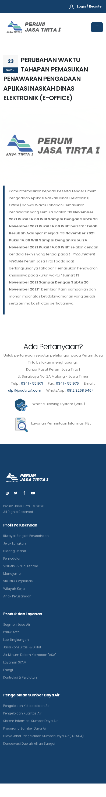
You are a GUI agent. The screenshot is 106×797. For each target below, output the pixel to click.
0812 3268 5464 (80, 390)
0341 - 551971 (32, 383)
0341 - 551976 (67, 383)
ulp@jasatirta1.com (25, 390)
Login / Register (90, 6)
